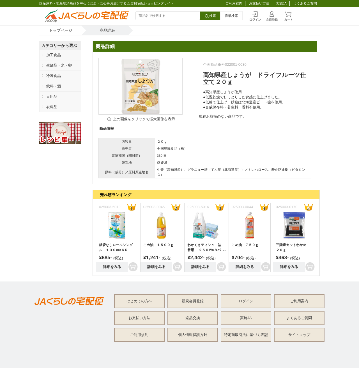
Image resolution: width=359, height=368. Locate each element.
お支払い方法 (259, 3)
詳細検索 (231, 15)
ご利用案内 (233, 3)
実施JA (281, 3)
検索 (210, 16)
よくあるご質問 (305, 3)
